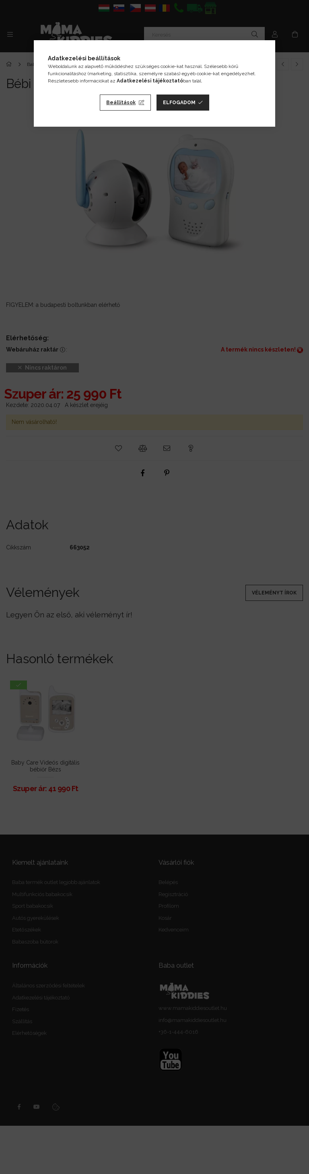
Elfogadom (179, 102)
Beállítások (121, 102)
